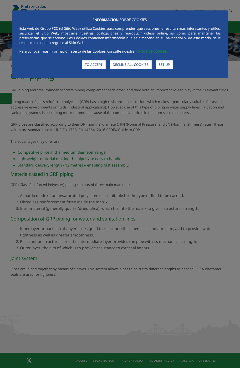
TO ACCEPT (93, 64)
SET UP (164, 64)
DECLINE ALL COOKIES (130, 64)
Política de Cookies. (151, 51)
